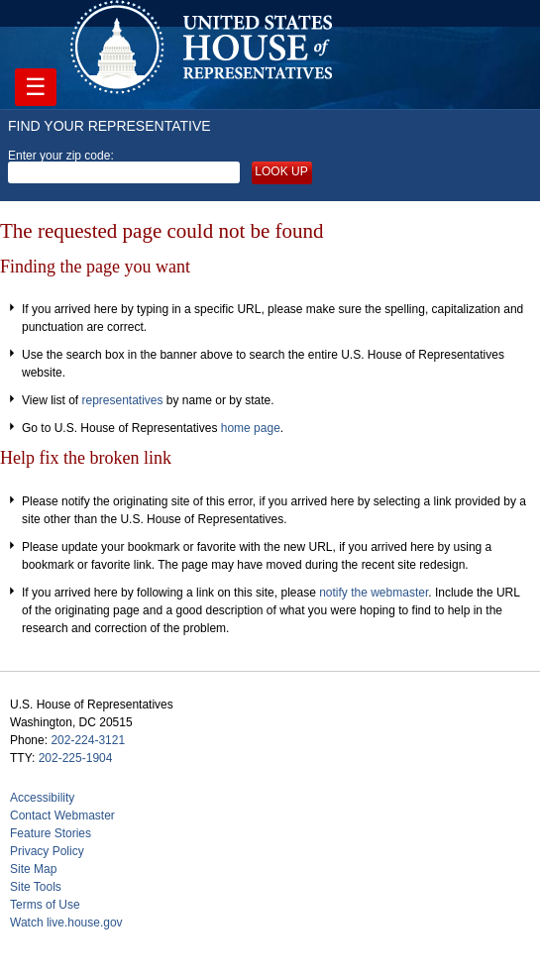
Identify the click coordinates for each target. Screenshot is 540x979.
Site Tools (35, 887)
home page (250, 428)
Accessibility (42, 798)
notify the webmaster (373, 592)
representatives (121, 400)
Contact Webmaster (62, 815)
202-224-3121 (88, 740)
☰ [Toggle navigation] (36, 86)
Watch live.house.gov (66, 922)
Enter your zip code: (124, 166)
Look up (281, 171)
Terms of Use (45, 905)
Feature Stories (50, 833)
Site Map (33, 869)
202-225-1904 (76, 758)
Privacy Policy (47, 851)
